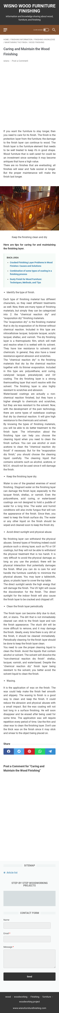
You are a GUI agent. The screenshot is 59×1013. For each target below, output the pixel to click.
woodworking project (29, 1001)
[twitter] (19, 751)
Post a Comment (20, 61)
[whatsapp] (40, 751)
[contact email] (27, 939)
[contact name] (27, 925)
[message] (29, 958)
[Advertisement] (29, 96)
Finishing (35, 997)
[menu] (7, 30)
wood (8, 997)
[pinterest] (29, 751)
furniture (46, 997)
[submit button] (29, 976)
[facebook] (8, 751)
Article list (12, 872)
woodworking (20, 997)
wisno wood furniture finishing (30, 8)
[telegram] (50, 751)
